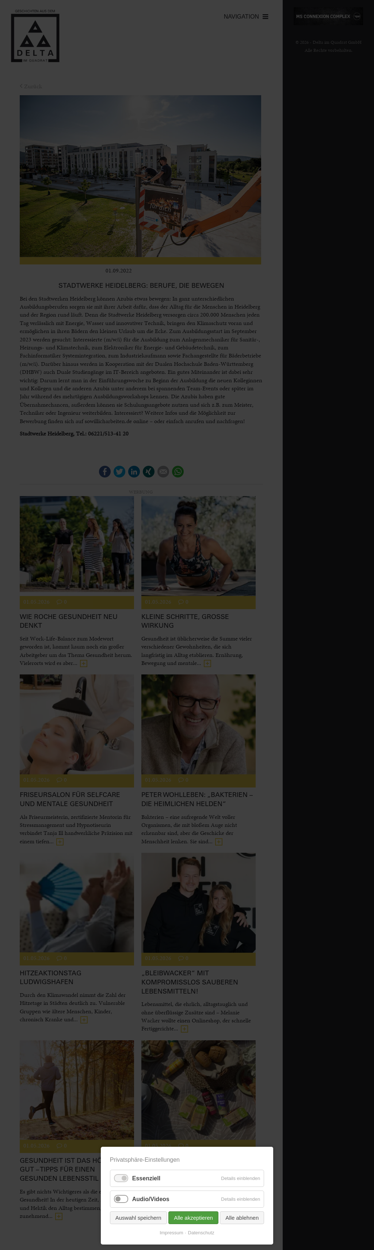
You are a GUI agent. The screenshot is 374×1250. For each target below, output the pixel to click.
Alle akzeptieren (193, 1218)
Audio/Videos (150, 1199)
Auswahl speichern (138, 1218)
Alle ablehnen (242, 1218)
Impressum (171, 1232)
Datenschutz (201, 1232)
